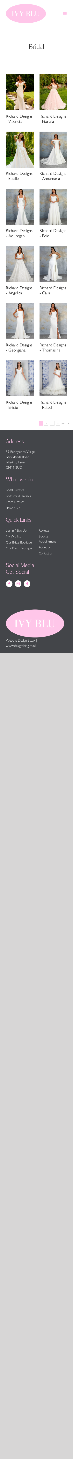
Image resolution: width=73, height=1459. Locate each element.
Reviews (44, 530)
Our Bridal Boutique (19, 542)
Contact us (46, 553)
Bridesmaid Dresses (18, 495)
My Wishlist (13, 536)
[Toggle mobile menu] (65, 14)
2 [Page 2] (46, 423)
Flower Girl (13, 507)
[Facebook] (9, 583)
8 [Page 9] (58, 423)
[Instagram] (18, 583)
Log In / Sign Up (16, 530)
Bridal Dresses (15, 489)
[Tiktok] (27, 583)
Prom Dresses (15, 501)
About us (44, 547)
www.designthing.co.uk (21, 645)
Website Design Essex (20, 640)
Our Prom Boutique (19, 548)
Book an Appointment (47, 539)
